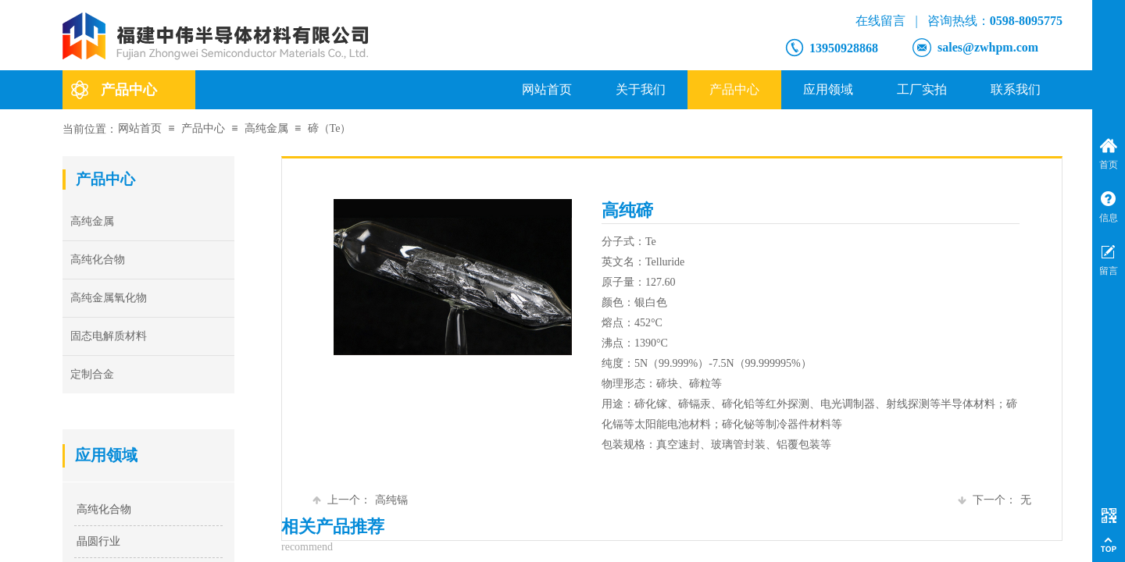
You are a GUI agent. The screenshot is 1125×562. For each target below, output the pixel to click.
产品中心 (734, 89)
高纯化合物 (104, 509)
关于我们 (641, 89)
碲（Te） (330, 128)
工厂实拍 (922, 89)
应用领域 (828, 89)
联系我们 (1016, 89)
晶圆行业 (98, 541)
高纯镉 (360, 500)
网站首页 (547, 89)
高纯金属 (266, 128)
